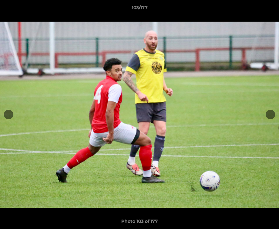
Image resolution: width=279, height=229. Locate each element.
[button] (267, 9)
